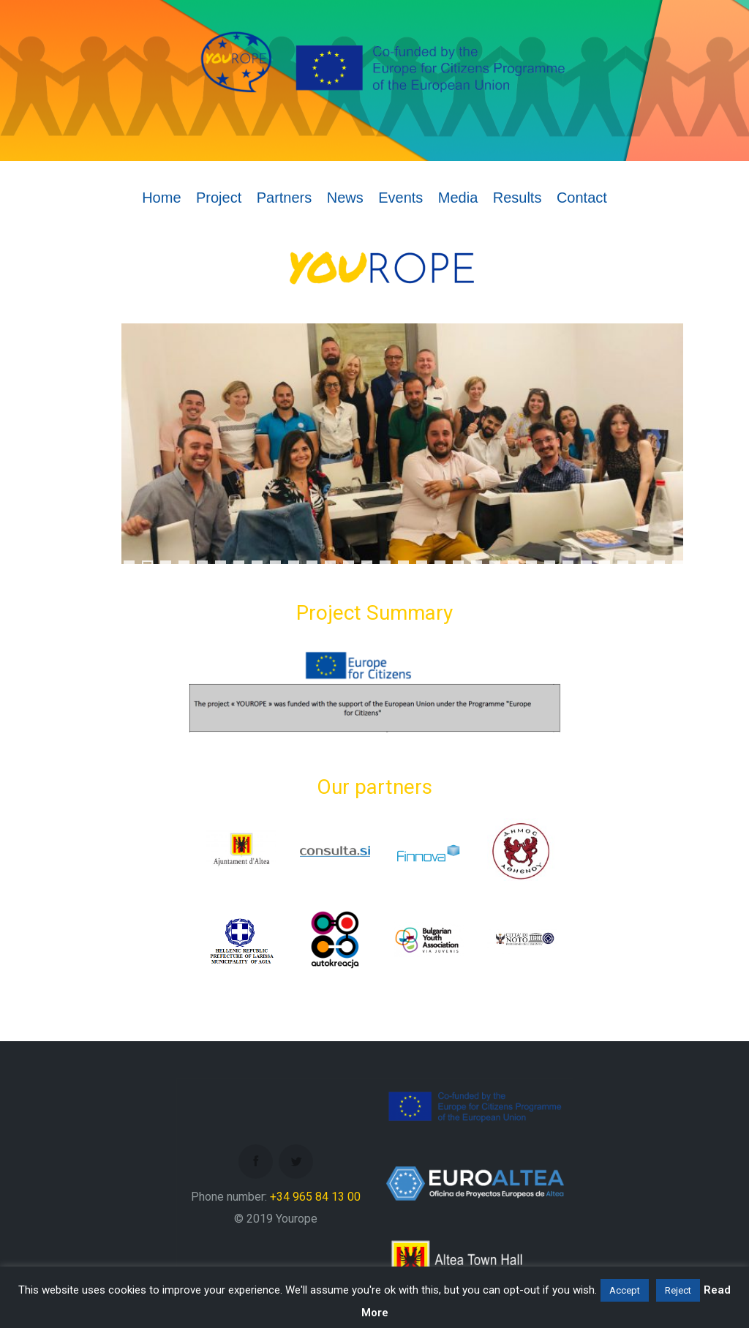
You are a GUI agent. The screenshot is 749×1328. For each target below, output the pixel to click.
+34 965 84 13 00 (315, 1197)
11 (293, 565)
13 (330, 565)
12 (311, 565)
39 (359, 576)
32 (677, 565)
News (345, 198)
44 (450, 576)
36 (304, 576)
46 (487, 576)
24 (531, 565)
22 (494, 565)
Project (218, 198)
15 (366, 565)
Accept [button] (624, 1290)
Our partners (374, 787)
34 (714, 565)
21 (476, 565)
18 (421, 565)
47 (505, 576)
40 (377, 576)
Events (400, 198)
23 (513, 565)
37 (322, 576)
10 (275, 565)
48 (524, 576)
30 (641, 565)
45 (469, 576)
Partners (284, 198)
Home (161, 198)
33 (695, 565)
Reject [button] (678, 1290)
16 (385, 565)
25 (549, 565)
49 (542, 576)
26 (567, 565)
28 (604, 565)
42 (414, 576)
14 (348, 565)
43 (432, 576)
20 (458, 565)
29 (622, 565)
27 (586, 565)
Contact (582, 198)
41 (396, 576)
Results (517, 198)
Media (458, 198)
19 (439, 565)
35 (732, 565)
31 (659, 565)
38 (341, 576)
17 (403, 565)
